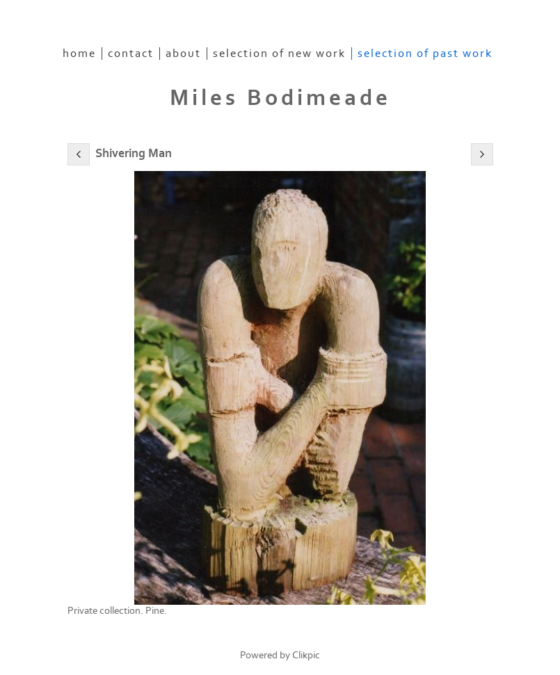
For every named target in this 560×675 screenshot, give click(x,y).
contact (131, 53)
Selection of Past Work (425, 53)
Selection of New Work (279, 53)
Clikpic (306, 655)
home (79, 53)
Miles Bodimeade (280, 98)
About (183, 53)
